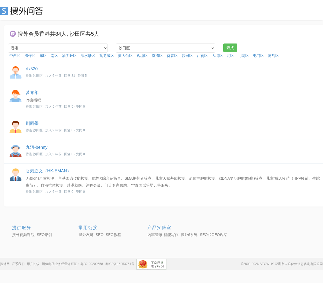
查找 (230, 48)
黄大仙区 (125, 55)
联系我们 (18, 264)
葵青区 (172, 55)
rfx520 (32, 69)
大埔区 (217, 55)
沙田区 (187, 55)
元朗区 (243, 55)
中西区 (15, 55)
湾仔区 (30, 55)
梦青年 (32, 92)
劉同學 (32, 123)
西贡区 (202, 55)
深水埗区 (87, 55)
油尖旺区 (69, 55)
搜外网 (5, 264)
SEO (23, 11)
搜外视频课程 (23, 235)
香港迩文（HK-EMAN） (48, 171)
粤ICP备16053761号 (119, 264)
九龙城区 (106, 55)
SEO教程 (113, 235)
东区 (43, 55)
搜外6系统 (189, 235)
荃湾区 (157, 55)
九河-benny (36, 147)
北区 (230, 55)
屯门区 (258, 55)
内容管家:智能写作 (163, 235)
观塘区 (142, 55)
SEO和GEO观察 (213, 235)
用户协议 (33, 264)
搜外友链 (86, 235)
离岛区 (273, 55)
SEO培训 (44, 235)
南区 (54, 55)
